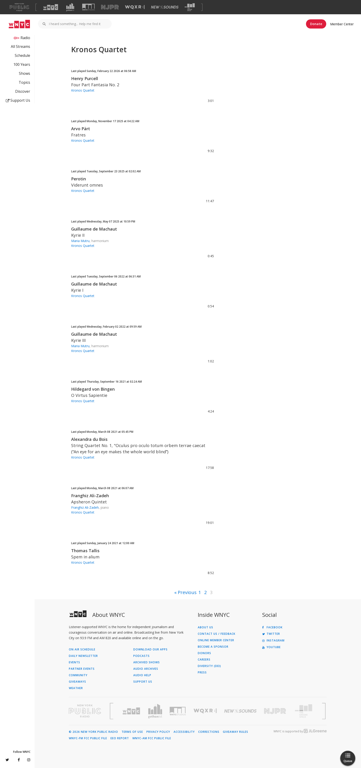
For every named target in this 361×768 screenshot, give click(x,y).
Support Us (18, 100)
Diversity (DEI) (209, 666)
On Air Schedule (82, 649)
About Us (205, 627)
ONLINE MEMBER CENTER (216, 640)
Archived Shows (146, 662)
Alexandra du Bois (89, 439)
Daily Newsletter (83, 656)
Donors (204, 653)
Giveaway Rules (235, 731)
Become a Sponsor (213, 646)
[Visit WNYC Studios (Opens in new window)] (88, 7)
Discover (22, 91)
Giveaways (77, 681)
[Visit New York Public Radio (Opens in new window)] (85, 710)
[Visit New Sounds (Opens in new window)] (164, 7)
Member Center (342, 24)
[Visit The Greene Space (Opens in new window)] (190, 7)
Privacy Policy (158, 731)
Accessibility (184, 731)
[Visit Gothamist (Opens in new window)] (70, 7)
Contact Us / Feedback (216, 633)
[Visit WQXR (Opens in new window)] (135, 7)
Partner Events (82, 668)
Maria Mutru (80, 241)
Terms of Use (132, 731)
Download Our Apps (150, 649)
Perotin (78, 179)
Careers (204, 659)
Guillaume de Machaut (94, 229)
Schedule (22, 55)
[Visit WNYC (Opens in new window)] (50, 7)
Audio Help (142, 675)
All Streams (20, 46)
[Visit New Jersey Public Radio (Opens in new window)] (275, 711)
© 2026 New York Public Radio (93, 731)
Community (78, 675)
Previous (187, 592)
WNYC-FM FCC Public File (88, 738)
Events (74, 662)
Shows (24, 73)
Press (202, 672)
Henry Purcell (84, 78)
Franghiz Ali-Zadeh (90, 495)
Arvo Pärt (80, 128)
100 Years (21, 64)
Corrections (208, 731)
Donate (316, 24)
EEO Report (120, 738)
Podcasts (141, 656)
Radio (25, 37)
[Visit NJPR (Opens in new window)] (110, 7)
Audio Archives (145, 668)
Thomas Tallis (85, 550)
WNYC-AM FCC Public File (151, 738)
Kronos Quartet (82, 90)
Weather (76, 688)
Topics (24, 82)
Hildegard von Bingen (93, 389)
